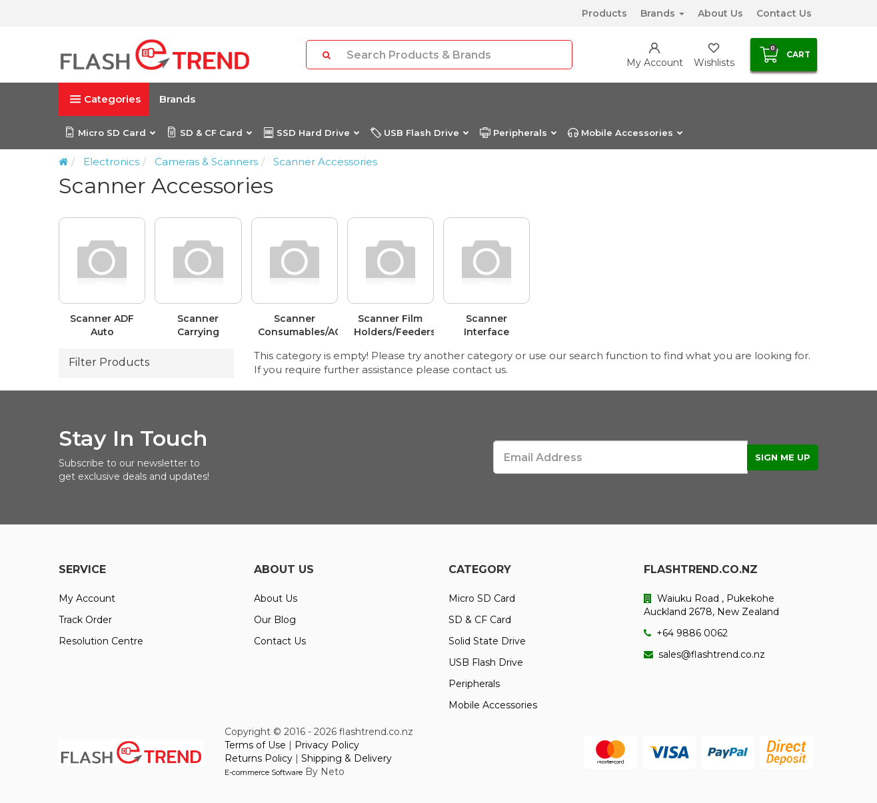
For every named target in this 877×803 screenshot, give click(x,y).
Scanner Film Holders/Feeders (394, 325)
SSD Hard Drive (311, 133)
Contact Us (784, 13)
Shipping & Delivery (346, 758)
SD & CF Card (209, 133)
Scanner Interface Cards (486, 326)
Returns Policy (259, 758)
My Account (87, 598)
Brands (662, 13)
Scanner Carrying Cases (198, 326)
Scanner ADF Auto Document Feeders (102, 326)
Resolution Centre (101, 641)
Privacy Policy (327, 745)
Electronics (111, 161)
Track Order (85, 620)
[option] (438, 283)
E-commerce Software (264, 772)
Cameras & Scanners (206, 161)
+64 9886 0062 (686, 633)
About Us (720, 13)
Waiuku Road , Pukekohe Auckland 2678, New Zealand (711, 605)
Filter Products (109, 362)
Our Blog (275, 620)
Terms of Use (255, 745)
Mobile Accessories (624, 133)
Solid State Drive (487, 641)
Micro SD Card (109, 133)
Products (604, 13)
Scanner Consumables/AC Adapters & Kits (298, 326)
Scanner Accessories (325, 161)
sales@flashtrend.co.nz (704, 654)
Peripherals (517, 133)
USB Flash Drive (419, 133)
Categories (105, 99)
